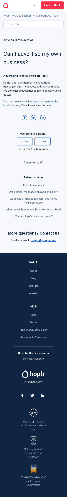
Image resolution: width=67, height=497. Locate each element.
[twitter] (32, 396)
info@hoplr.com (33, 382)
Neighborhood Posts (47, 15)
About (33, 270)
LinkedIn (43, 121)
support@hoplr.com (43, 240)
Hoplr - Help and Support (17, 15)
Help (33, 314)
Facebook (25, 121)
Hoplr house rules (33, 185)
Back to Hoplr (52, 5)
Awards (33, 293)
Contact (33, 285)
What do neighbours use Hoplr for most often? (33, 209)
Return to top (33, 162)
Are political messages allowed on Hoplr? (33, 192)
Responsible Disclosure (33, 337)
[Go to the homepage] (5, 5)
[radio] (25, 141)
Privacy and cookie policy (34, 330)
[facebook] (22, 396)
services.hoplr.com (33, 358)
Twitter (34, 121)
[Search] (33, 24)
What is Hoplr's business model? (33, 216)
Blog (33, 278)
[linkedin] (42, 396)
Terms (33, 322)
